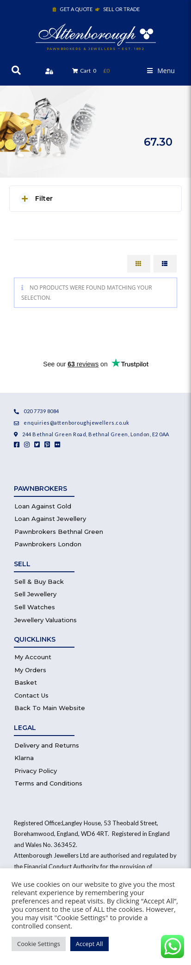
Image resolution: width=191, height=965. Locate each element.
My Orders (30, 670)
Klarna (24, 757)
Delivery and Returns (46, 745)
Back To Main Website (49, 707)
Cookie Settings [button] (38, 944)
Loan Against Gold (42, 506)
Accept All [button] (89, 944)
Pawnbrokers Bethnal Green (58, 531)
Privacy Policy (35, 770)
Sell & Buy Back (39, 581)
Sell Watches (34, 607)
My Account (32, 657)
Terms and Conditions (48, 783)
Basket (25, 682)
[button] (161, 70)
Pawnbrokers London (47, 544)
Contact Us (31, 695)
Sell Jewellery (35, 594)
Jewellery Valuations (45, 620)
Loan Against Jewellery (50, 518)
